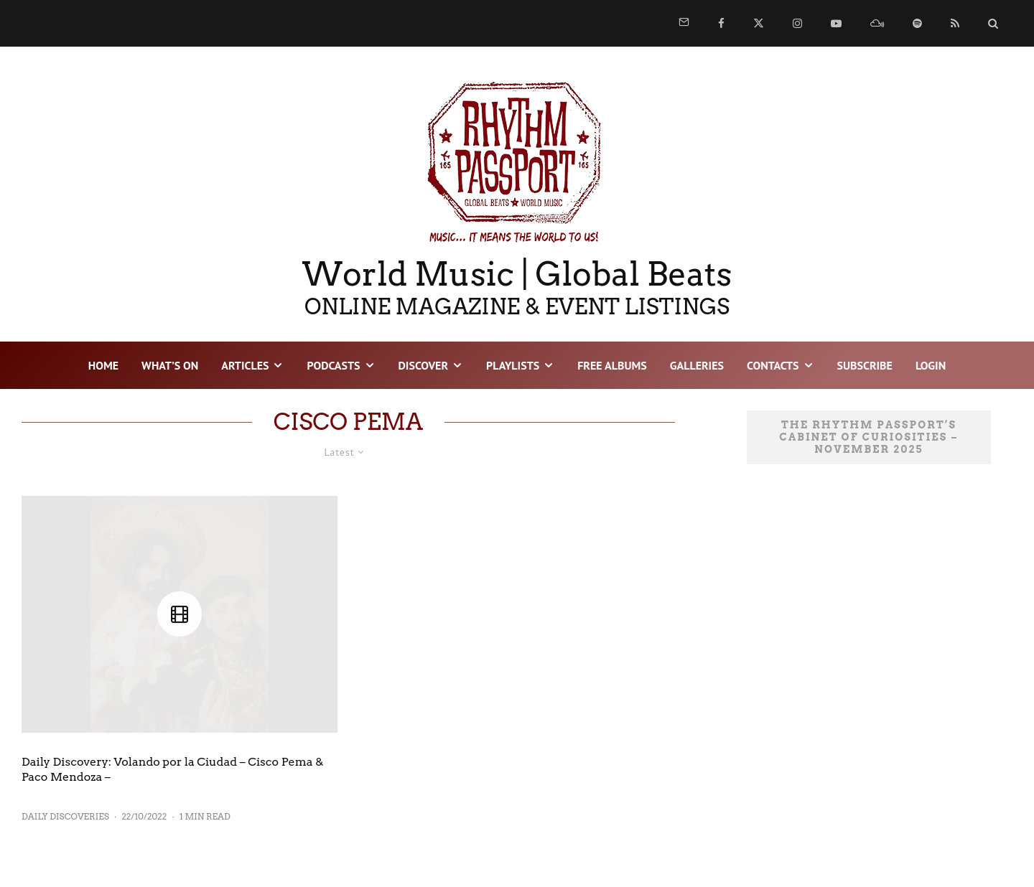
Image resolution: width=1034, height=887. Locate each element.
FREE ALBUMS (612, 365)
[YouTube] (836, 23)
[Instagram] (797, 23)
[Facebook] (721, 23)
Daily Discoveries (65, 816)
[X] (758, 23)
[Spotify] (917, 23)
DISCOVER (424, 365)
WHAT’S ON (169, 365)
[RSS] (955, 23)
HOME (103, 365)
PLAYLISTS (512, 365)
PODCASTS (333, 365)
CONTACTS (772, 365)
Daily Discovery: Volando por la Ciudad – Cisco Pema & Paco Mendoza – (173, 769)
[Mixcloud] (877, 23)
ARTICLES (245, 365)
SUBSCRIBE (865, 365)
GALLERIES (697, 365)
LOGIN (931, 365)
